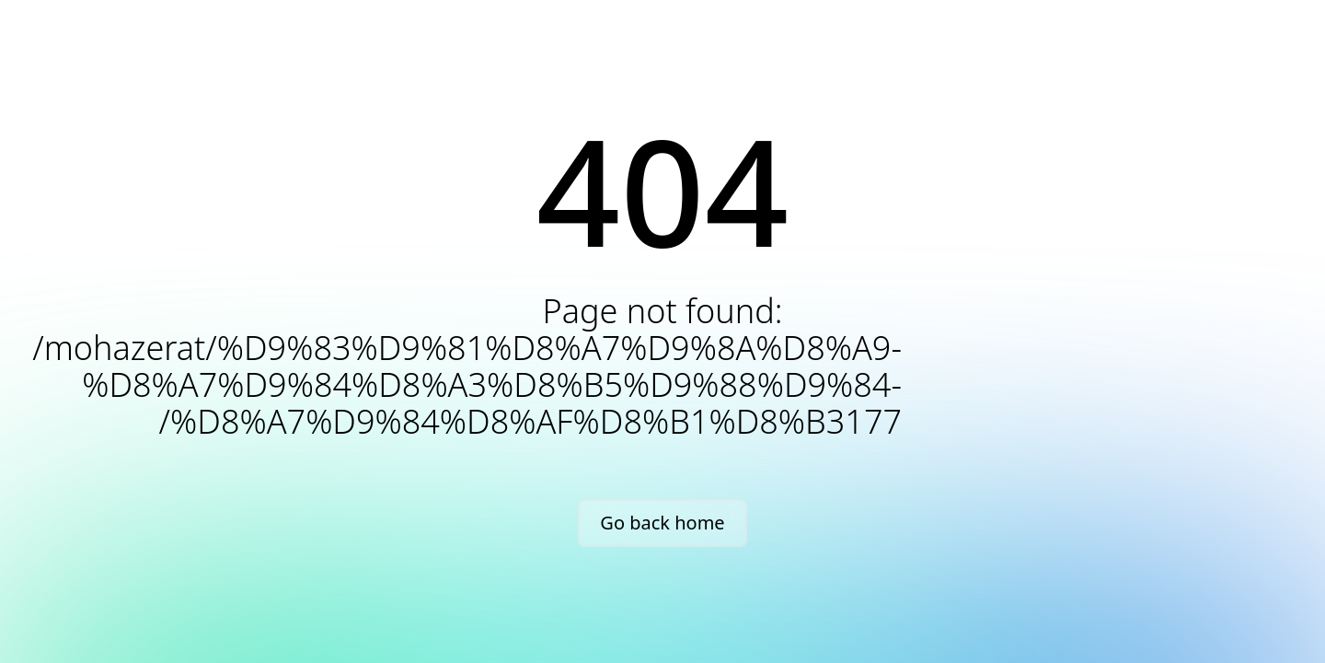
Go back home (662, 522)
